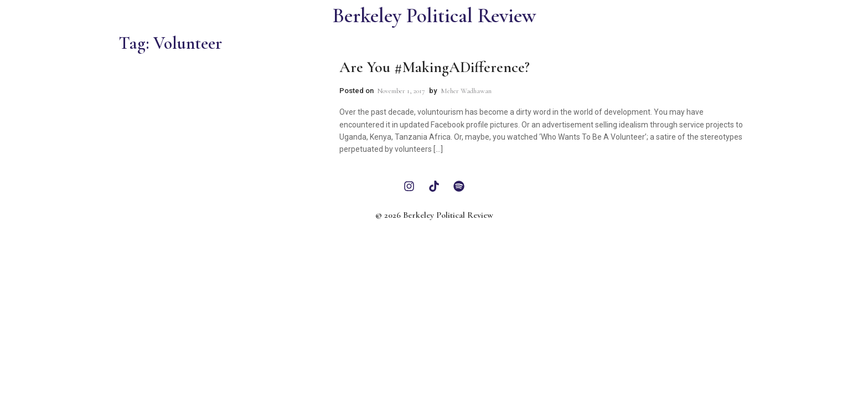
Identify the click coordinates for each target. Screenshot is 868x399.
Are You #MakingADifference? (434, 67)
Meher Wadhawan (466, 90)
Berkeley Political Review (434, 15)
